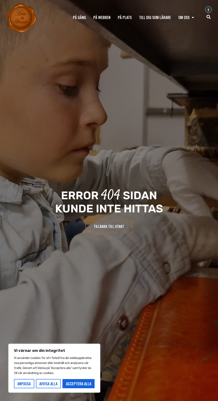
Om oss (186, 17)
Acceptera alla (78, 383)
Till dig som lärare (155, 17)
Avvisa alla (48, 383)
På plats (125, 17)
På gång (79, 17)
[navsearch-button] (208, 17)
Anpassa (24, 383)
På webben (101, 17)
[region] (54, 368)
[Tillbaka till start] (22, 18)
